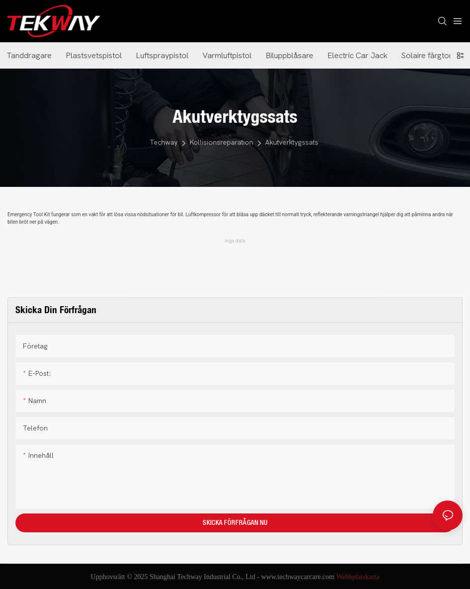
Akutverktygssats (291, 142)
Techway (164, 142)
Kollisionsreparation (221, 142)
